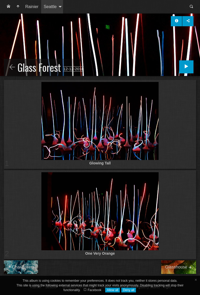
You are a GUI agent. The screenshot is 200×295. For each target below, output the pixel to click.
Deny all (128, 290)
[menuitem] (8, 7)
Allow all (112, 290)
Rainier (32, 6)
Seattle (50, 6)
